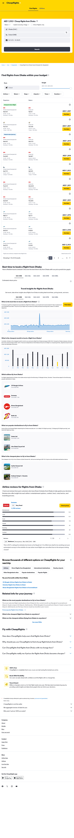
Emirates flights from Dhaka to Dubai (14, 585)
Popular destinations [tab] (28, 572)
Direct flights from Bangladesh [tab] (21, 568)
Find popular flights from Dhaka (14, 610)
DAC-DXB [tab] (19, 276)
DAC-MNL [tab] (55, 276)
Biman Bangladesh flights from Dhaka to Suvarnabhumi (20, 587)
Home (3, 65)
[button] (3, 3)
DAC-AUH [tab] (37, 276)
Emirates (14, 502)
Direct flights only (38, 24)
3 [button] (58, 258)
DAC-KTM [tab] (46, 276)
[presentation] (37, 21)
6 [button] (66, 258)
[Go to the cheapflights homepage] (14, 3)
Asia (8, 65)
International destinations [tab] (42, 568)
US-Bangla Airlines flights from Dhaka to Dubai (17, 582)
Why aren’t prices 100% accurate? (37, 711)
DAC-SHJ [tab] (27, 276)
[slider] (71, 88)
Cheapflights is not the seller (37, 704)
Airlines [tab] (6, 568)
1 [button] (50, 258)
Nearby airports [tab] (58, 568)
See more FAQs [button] (37, 622)
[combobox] (7, 25)
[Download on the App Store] (18, 778)
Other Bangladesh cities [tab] (11, 572)
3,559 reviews (15, 508)
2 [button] (54, 258)
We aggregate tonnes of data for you (37, 707)
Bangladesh (14, 65)
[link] (65, 505)
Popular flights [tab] (42, 572)
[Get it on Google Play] (7, 778)
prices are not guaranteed (41, 698)
